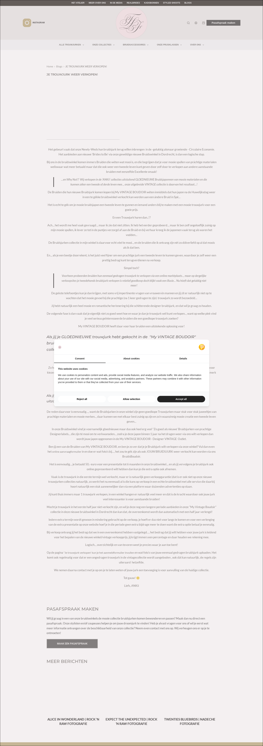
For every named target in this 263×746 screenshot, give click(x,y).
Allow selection (131, 399)
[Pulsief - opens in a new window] (201, 347)
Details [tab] (183, 358)
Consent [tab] (80, 358)
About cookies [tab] (131, 358)
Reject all (82, 399)
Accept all (181, 399)
